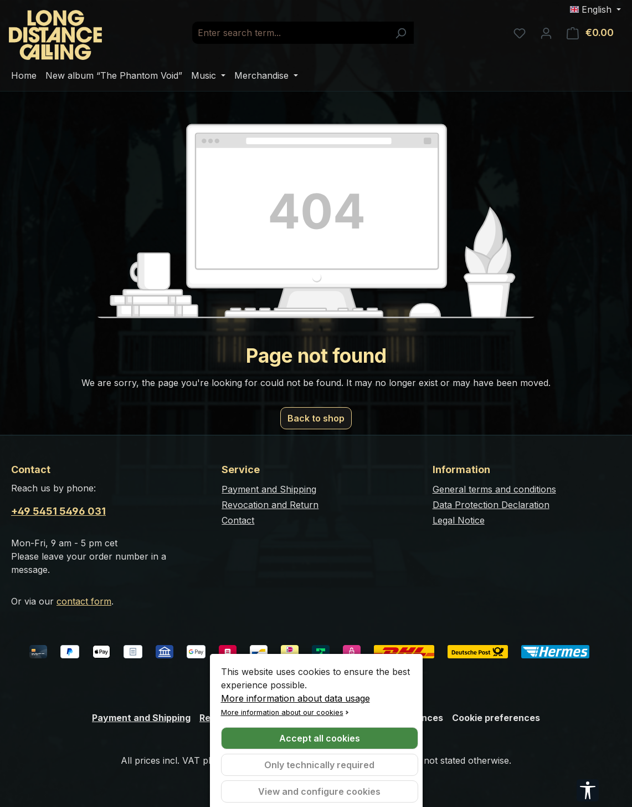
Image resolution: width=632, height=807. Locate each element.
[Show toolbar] (588, 790)
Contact (238, 520)
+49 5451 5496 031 (58, 511)
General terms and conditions (494, 489)
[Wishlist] (519, 33)
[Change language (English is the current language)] (595, 9)
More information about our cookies (282, 712)
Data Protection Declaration (491, 504)
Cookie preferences (496, 717)
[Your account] (546, 33)
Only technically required (319, 764)
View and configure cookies (319, 791)
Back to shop (316, 418)
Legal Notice (459, 520)
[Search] (401, 33)
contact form (83, 601)
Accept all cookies (319, 738)
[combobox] (290, 33)
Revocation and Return (270, 504)
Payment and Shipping (269, 489)
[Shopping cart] (590, 33)
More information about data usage (295, 698)
